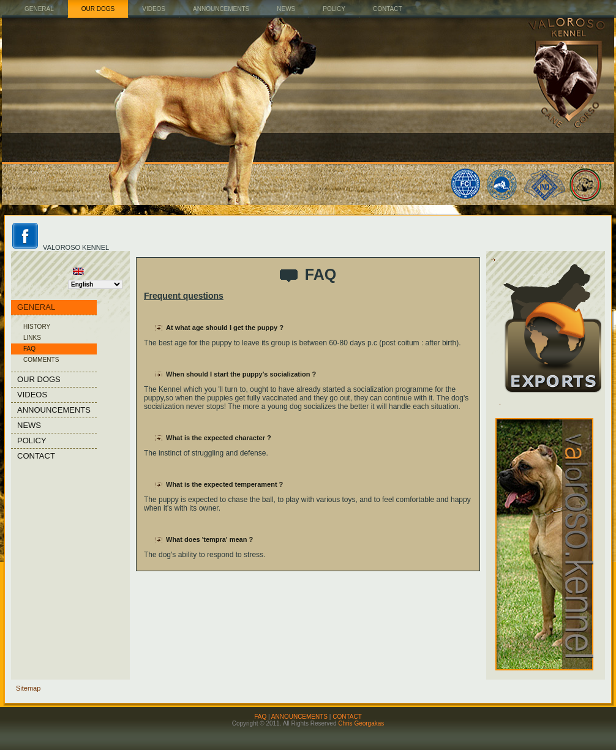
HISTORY (36, 326)
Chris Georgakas (361, 723)
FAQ (29, 348)
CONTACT (347, 716)
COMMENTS (41, 359)
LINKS (32, 337)
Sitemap (28, 688)
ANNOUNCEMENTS (299, 716)
